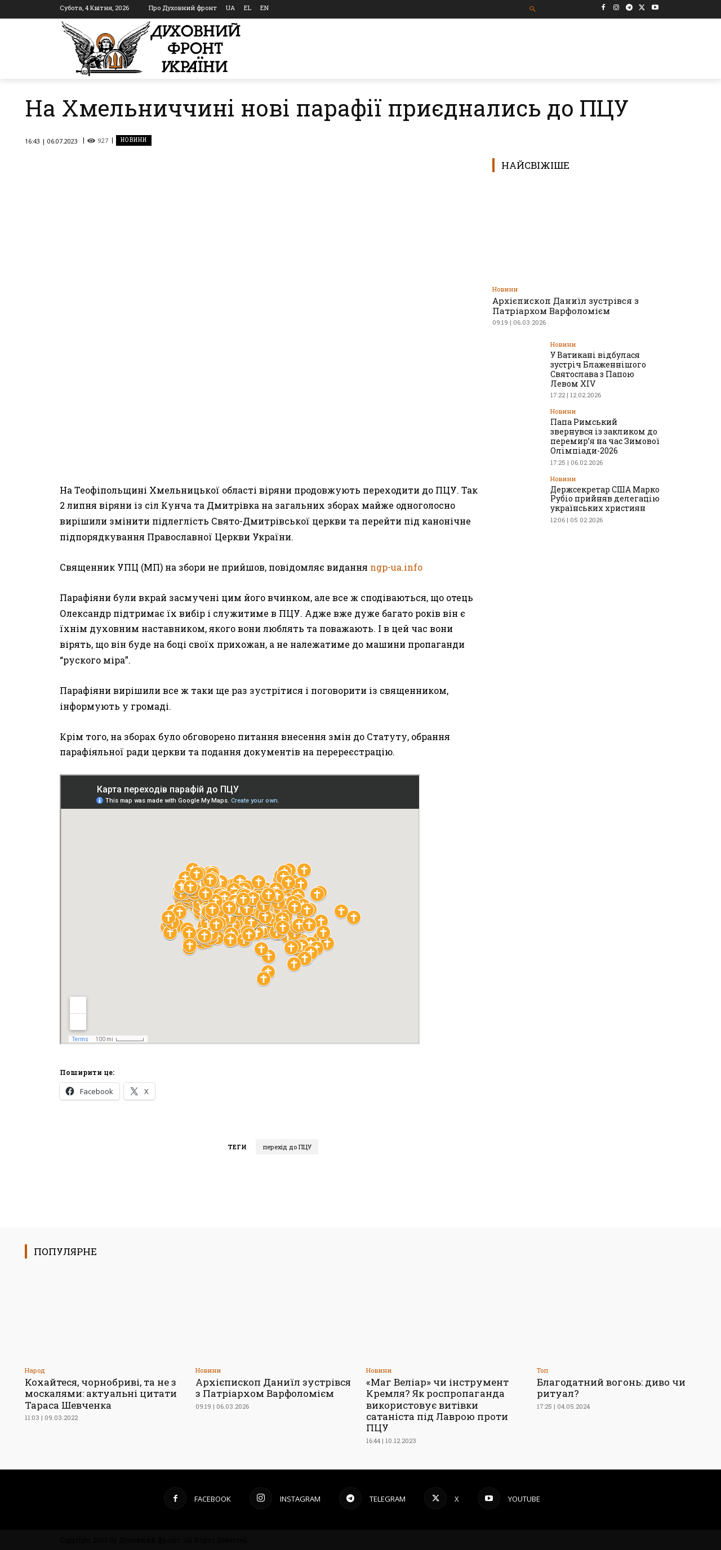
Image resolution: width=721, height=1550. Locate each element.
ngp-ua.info (396, 567)
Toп (542, 1370)
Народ (35, 1370)
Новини (134, 140)
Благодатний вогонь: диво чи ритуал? (611, 1388)
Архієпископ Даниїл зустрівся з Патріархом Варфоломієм (565, 305)
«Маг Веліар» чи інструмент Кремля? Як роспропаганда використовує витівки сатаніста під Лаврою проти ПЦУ (437, 1405)
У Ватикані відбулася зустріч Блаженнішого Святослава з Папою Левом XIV (598, 369)
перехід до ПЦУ (286, 1147)
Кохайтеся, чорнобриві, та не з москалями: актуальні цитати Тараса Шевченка (101, 1394)
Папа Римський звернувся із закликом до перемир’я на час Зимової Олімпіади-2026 (605, 435)
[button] (533, 9)
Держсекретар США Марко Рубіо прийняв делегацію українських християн (605, 498)
